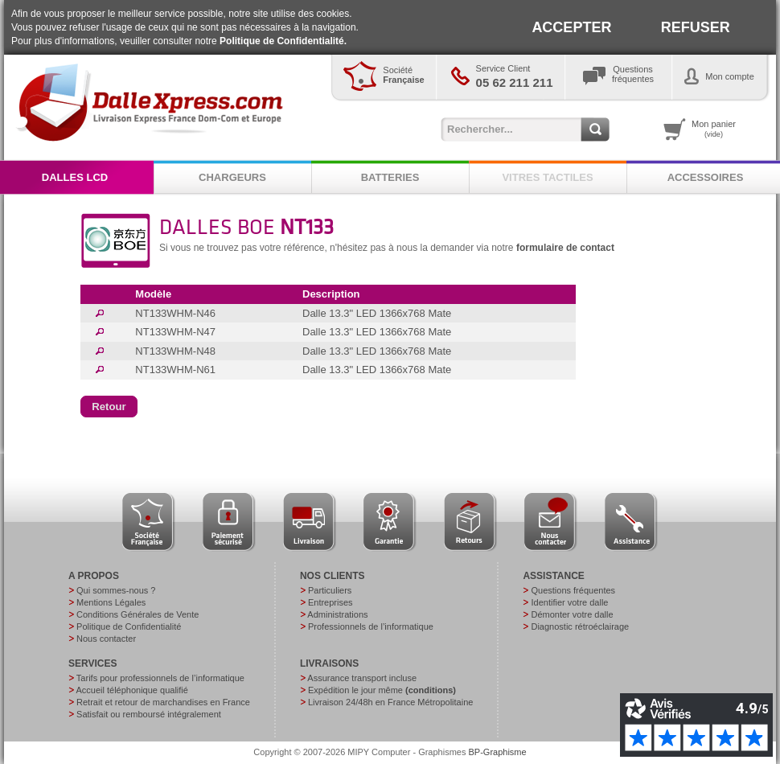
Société (403, 74)
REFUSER (695, 27)
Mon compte (729, 76)
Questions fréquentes (573, 590)
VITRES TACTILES (547, 177)
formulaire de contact (565, 247)
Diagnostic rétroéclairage (580, 626)
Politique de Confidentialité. (283, 41)
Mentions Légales (111, 602)
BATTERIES (390, 177)
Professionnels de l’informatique (370, 626)
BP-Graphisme (498, 752)
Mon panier (714, 128)
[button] (109, 407)
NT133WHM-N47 (175, 332)
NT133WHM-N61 (175, 370)
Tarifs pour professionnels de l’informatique (160, 678)
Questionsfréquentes (633, 74)
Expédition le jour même (382, 690)
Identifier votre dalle (569, 602)
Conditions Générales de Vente (137, 614)
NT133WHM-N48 (175, 351)
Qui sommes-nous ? (115, 590)
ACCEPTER (571, 27)
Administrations (337, 614)
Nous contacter (106, 638)
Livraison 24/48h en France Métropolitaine (390, 702)
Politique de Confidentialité (128, 626)
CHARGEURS (232, 177)
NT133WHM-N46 (175, 313)
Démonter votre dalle (572, 614)
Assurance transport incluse (362, 678)
